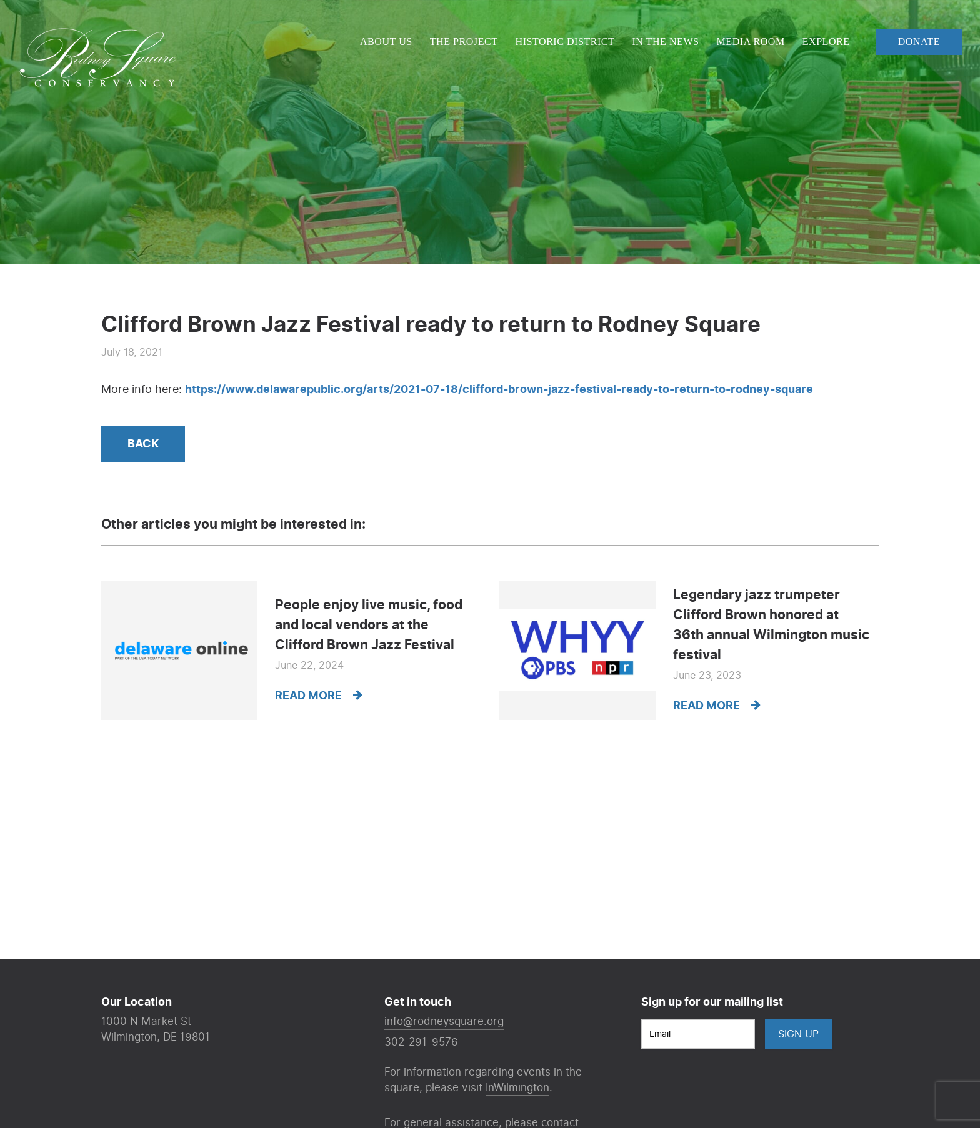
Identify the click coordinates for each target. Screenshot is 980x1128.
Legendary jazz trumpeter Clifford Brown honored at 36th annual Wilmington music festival (771, 625)
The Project (464, 41)
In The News (665, 41)
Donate (919, 41)
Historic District (565, 41)
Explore (826, 41)
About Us (386, 41)
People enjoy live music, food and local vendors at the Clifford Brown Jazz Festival (368, 625)
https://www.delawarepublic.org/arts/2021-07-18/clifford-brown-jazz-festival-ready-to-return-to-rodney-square (499, 389)
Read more (318, 695)
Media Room (751, 41)
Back (143, 444)
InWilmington (517, 1088)
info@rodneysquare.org (444, 1021)
